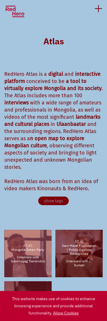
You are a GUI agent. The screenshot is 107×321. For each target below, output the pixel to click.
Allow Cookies (66, 313)
